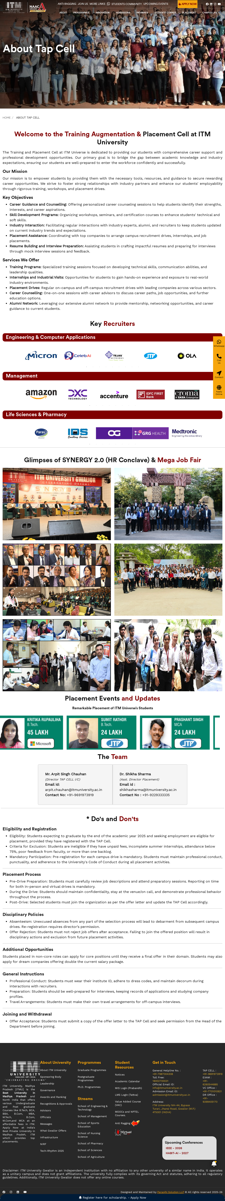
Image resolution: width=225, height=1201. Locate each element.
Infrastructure (49, 1137)
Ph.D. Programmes (89, 1087)
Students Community (124, 3)
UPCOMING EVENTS (155, 4)
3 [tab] (99, 367)
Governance (47, 1090)
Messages (46, 1123)
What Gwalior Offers (53, 1130)
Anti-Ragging (67, 4)
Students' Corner (165, 13)
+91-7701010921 (212, 1091)
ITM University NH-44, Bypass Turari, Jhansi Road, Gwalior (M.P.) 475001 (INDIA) (174, 1109)
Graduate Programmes (92, 1070)
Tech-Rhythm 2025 (52, 1150)
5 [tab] (112, 367)
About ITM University (53, 1070)
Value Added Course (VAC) (128, 1103)
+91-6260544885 (210, 1082)
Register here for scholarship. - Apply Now (112, 1197)
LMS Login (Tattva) (126, 1094)
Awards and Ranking (53, 1097)
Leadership (47, 1083)
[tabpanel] (39, 356)
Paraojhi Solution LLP (170, 1192)
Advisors (45, 1110)
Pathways (142, 13)
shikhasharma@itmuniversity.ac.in (148, 790)
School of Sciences (90, 1150)
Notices (120, 1074)
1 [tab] (86, 367)
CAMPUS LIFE (209, 13)
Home (7, 117)
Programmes (81, 13)
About (63, 13)
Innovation (103, 13)
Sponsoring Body (50, 1076)
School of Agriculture (91, 1156)
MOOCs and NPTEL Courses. (127, 1113)
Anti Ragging (123, 1123)
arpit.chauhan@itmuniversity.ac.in (73, 790)
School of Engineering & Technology (92, 1108)
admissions (123, 13)
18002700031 (160, 1080)
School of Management (92, 1116)
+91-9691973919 (212, 1074)
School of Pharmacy (90, 1143)
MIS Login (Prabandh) (128, 1088)
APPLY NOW (188, 4)
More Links (97, 4)
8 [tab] (132, 367)
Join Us (83, 4)
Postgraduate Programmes (86, 1078)
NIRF (43, 1144)
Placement (189, 13)
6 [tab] (119, 367)
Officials (45, 1117)
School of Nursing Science (89, 1135)
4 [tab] (106, 367)
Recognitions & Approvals (56, 1103)
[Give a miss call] (219, 359)
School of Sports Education (88, 1125)
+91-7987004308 (163, 1074)
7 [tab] (125, 367)
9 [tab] (138, 367)
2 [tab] (93, 367)
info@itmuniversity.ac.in (167, 1087)
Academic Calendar (127, 1081)
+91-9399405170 (210, 1100)
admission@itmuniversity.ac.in (171, 1094)
